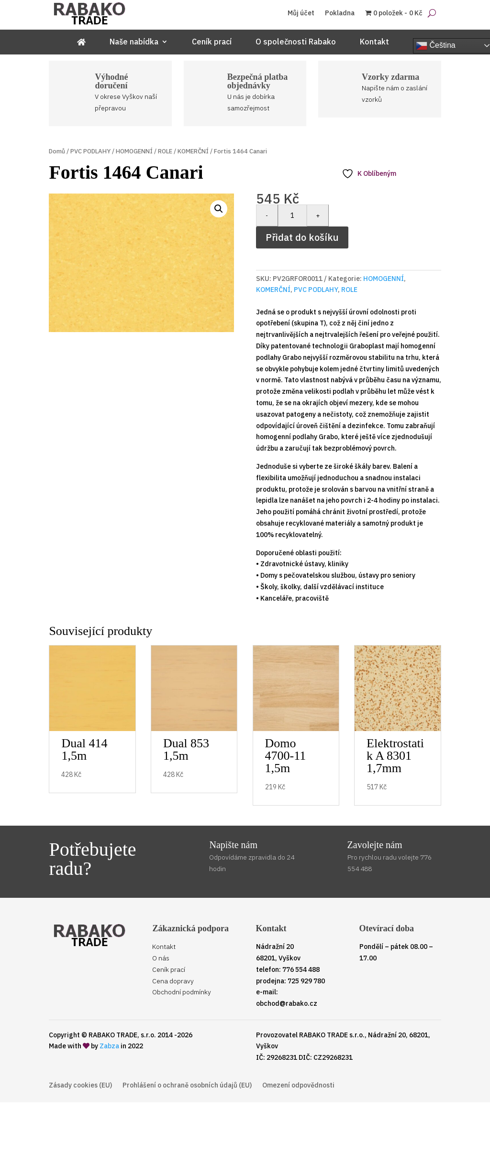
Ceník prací (212, 42)
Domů (57, 151)
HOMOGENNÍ (134, 151)
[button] (218, 208)
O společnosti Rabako (296, 42)
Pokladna (340, 13)
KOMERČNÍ (193, 151)
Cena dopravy (173, 981)
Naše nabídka (134, 42)
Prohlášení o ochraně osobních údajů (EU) (187, 1085)
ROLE (165, 151)
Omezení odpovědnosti (298, 1085)
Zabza (109, 1046)
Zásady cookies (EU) (80, 1085)
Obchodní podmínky (181, 992)
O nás (160, 958)
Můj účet (301, 13)
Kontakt (374, 42)
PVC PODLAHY (90, 151)
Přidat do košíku (302, 237)
